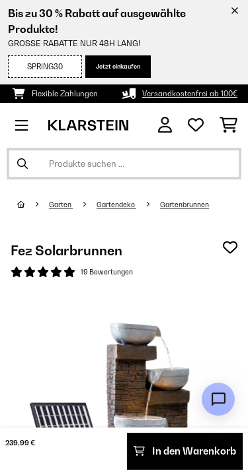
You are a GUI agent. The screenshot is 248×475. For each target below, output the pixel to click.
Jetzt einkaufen (118, 66)
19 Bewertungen (107, 272)
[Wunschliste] (196, 125)
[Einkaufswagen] (228, 125)
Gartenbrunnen (184, 204)
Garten (61, 204)
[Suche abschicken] (22, 164)
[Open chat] (218, 399)
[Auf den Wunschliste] (230, 247)
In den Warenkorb (185, 451)
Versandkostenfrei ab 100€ (189, 93)
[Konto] (165, 125)
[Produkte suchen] (124, 163)
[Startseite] (33, 204)
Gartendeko (116, 204)
